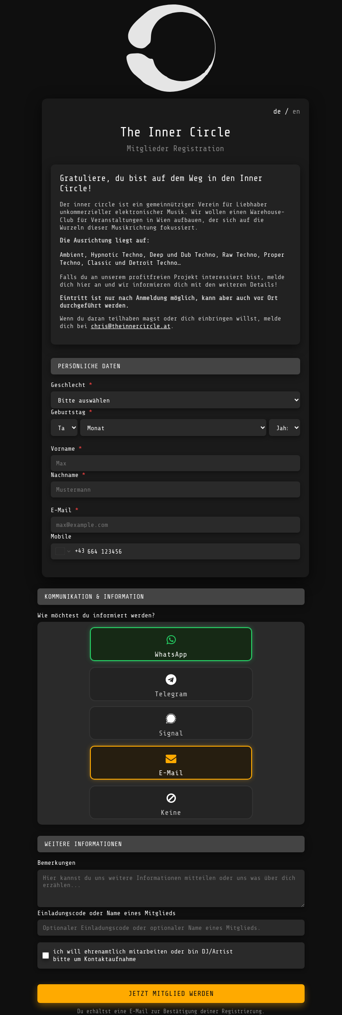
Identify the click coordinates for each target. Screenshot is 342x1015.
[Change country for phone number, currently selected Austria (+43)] (68, 551)
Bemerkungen (56, 862)
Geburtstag (71, 411)
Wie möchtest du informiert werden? (96, 615)
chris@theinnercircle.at (131, 325)
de (277, 111)
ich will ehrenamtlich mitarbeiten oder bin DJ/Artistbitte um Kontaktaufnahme (143, 955)
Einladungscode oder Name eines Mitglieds (106, 912)
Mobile (61, 536)
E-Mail (64, 510)
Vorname (66, 448)
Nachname (68, 474)
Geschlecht (71, 384)
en (296, 111)
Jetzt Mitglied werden (171, 994)
